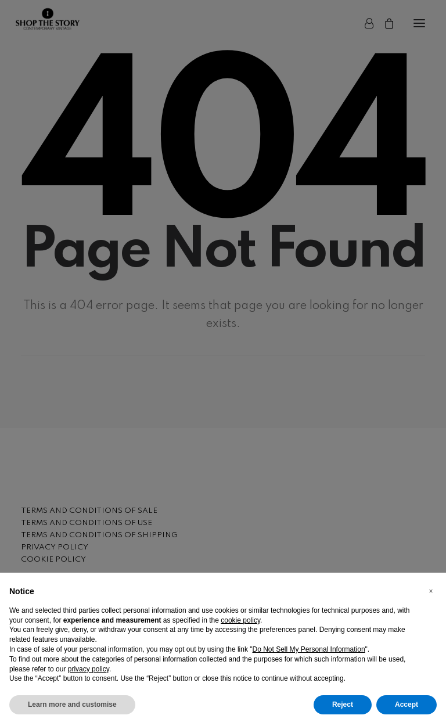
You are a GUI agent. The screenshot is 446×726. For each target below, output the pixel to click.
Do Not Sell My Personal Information (309, 649)
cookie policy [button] (240, 620)
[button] (431, 591)
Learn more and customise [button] (72, 704)
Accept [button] (406, 704)
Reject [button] (342, 704)
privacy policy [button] (88, 669)
